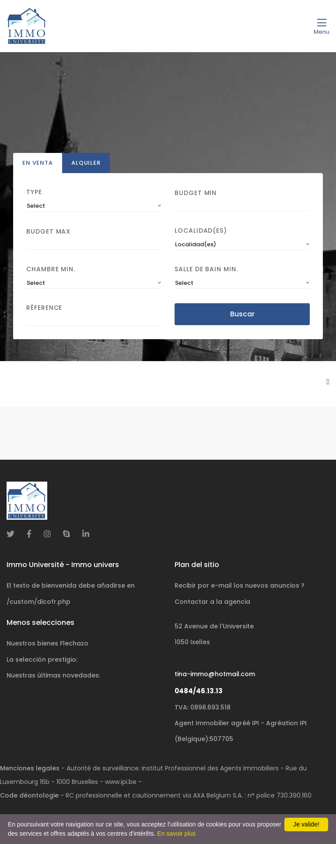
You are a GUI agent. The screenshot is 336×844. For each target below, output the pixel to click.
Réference (44, 307)
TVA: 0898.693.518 (203, 707)
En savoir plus (176, 833)
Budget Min (196, 192)
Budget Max (48, 231)
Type (34, 192)
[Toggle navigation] (321, 26)
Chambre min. (50, 269)
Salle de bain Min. (206, 269)
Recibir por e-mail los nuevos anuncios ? (239, 585)
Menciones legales (30, 768)
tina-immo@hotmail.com (215, 674)
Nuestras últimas (53, 675)
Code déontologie (29, 795)
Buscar (242, 314)
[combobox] (93, 206)
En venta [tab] (37, 163)
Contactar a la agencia (212, 601)
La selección (42, 659)
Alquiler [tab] (86, 163)
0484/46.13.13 (199, 690)
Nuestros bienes (47, 643)
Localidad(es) (201, 231)
